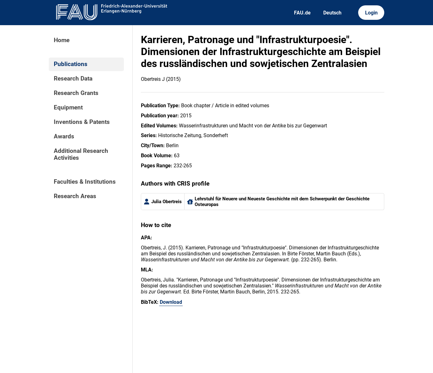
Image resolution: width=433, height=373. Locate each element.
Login (371, 13)
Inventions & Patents (82, 122)
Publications (70, 64)
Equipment (68, 107)
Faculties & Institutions (85, 181)
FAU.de (302, 13)
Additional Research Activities (81, 154)
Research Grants (76, 93)
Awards (64, 136)
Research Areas (75, 196)
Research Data (73, 78)
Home (61, 40)
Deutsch (332, 13)
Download (171, 302)
